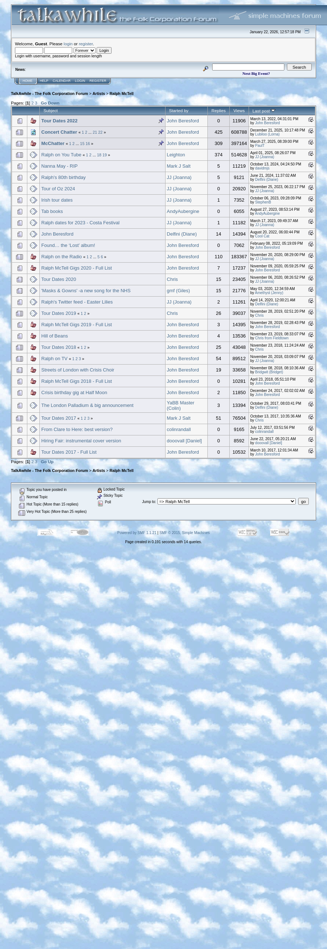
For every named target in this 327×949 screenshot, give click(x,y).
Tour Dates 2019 (58, 313)
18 (99, 155)
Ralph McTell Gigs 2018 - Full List (76, 381)
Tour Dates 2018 (58, 347)
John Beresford (183, 120)
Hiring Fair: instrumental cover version (81, 440)
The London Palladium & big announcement (87, 405)
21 (95, 132)
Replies (218, 110)
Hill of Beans (54, 336)
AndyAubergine (183, 211)
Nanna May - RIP (59, 166)
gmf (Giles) (178, 290)
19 (104, 155)
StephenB (263, 202)
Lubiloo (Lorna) (267, 134)
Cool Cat (262, 236)
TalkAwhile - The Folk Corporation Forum (49, 93)
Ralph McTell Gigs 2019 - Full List (76, 324)
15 (82, 143)
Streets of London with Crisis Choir (77, 370)
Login (80, 81)
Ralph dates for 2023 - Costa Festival (80, 222)
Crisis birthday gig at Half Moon (74, 392)
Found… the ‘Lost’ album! (68, 245)
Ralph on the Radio (61, 256)
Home (27, 81)
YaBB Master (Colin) (181, 405)
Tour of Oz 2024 (58, 188)
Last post (264, 110)
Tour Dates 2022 (59, 120)
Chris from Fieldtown (272, 338)
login (68, 43)
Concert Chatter (59, 132)
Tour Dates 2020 (58, 279)
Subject (50, 110)
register (86, 43)
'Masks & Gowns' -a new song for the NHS (86, 290)
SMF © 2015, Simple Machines (184, 533)
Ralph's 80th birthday (63, 177)
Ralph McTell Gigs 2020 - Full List (76, 268)
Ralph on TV (54, 358)
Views (239, 110)
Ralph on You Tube (61, 154)
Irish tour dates (57, 200)
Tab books (52, 211)
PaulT (260, 146)
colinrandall (179, 429)
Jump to (148, 502)
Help (44, 81)
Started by (178, 110)
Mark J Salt (179, 166)
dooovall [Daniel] (184, 440)
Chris (172, 279)
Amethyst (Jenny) (269, 293)
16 (88, 143)
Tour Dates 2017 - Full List (69, 452)
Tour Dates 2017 (58, 418)
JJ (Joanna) (264, 157)
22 (100, 132)
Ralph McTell (121, 93)
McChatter (53, 143)
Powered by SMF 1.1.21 (136, 533)
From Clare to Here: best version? (77, 429)
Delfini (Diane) (266, 180)
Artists (99, 93)
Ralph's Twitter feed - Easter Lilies (77, 302)
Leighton (176, 154)
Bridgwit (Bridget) (269, 372)
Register (98, 81)
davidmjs (262, 168)
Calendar (62, 81)
